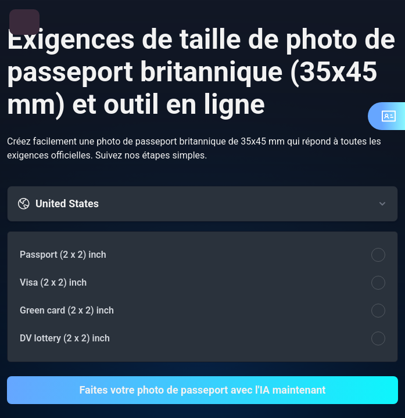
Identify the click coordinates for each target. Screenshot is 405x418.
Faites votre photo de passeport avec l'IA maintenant (203, 390)
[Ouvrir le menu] (24, 22)
